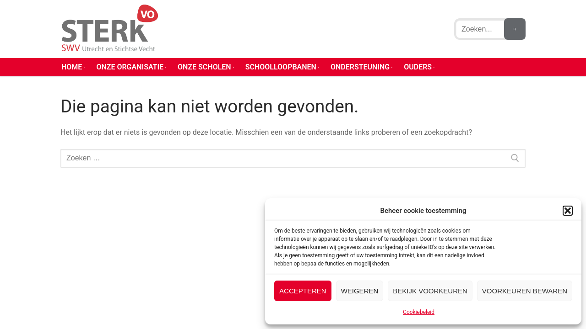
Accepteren (302, 291)
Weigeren (360, 291)
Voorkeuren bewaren (524, 291)
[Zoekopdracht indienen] (515, 28)
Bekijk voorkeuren (430, 291)
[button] (567, 210)
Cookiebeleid (418, 312)
